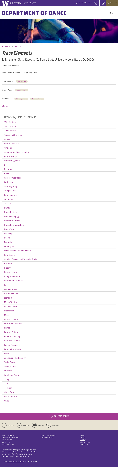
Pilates (7, 327)
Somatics (8, 370)
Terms (82, 438)
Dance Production (12, 220)
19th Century (10, 122)
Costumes (8, 199)
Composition (10, 190)
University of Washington (15, 462)
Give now (112, 3)
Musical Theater (11, 319)
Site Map (83, 440)
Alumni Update (85, 442)
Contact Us (84, 444)
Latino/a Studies (11, 293)
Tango (7, 379)
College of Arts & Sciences (82, 3)
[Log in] (96, 3)
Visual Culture (10, 396)
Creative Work (18, 46)
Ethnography (10, 246)
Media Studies (10, 302)
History (7, 268)
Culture (7, 203)
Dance (7, 207)
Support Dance (59, 416)
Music (6, 315)
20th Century (10, 126)
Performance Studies (13, 323)
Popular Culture (11, 332)
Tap (6, 383)
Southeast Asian (11, 375)
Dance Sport (9, 229)
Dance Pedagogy (11, 216)
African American (11, 143)
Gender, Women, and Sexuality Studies (21, 259)
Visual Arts (9, 392)
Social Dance (9, 362)
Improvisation (10, 272)
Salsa (6, 353)
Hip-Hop (8, 263)
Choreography (21, 99)
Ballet (6, 165)
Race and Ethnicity (12, 340)
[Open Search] (103, 3)
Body (6, 173)
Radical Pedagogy (12, 345)
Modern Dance (37, 99)
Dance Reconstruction (14, 225)
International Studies (13, 280)
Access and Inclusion (13, 135)
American (8, 148)
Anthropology (10, 156)
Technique (9, 388)
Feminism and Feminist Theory (17, 250)
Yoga (6, 400)
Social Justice (10, 366)
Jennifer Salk (22, 81)
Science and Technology (15, 358)
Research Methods (12, 349)
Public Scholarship (12, 336)
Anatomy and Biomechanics (16, 152)
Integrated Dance (12, 276)
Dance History (10, 212)
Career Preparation (13, 178)
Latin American (10, 289)
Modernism (9, 310)
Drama (7, 237)
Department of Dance (34, 13)
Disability (8, 233)
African (7, 139)
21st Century (10, 130)
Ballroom (8, 169)
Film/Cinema (9, 255)
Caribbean (8, 182)
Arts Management (12, 160)
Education (8, 242)
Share (5, 106)
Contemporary (10, 195)
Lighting (8, 298)
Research (8, 46)
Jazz (6, 285)
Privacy (82, 435)
